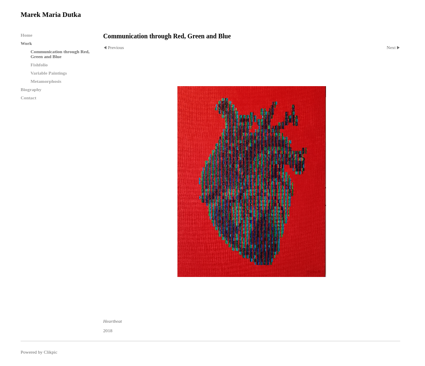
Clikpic (50, 352)
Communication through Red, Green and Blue (60, 54)
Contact (28, 97)
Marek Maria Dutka (51, 15)
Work (26, 43)
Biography (31, 89)
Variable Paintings (49, 72)
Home (27, 35)
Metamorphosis (46, 81)
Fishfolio (39, 64)
